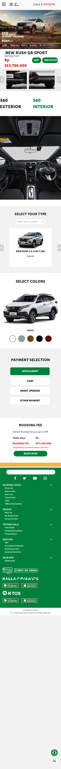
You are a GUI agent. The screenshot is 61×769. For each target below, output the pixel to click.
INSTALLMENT (30, 371)
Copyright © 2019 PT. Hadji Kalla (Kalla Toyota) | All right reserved (30, 611)
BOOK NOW (30, 453)
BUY (36, 60)
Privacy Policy (11, 534)
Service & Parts (11, 519)
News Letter (10, 491)
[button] (12, 338)
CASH (30, 381)
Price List (9, 488)
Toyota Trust (10, 498)
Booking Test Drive (13, 552)
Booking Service (12, 549)
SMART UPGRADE (30, 390)
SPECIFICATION (51, 60)
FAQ (6, 543)
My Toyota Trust (11, 516)
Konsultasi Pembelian (14, 546)
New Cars (9, 494)
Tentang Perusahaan (13, 531)
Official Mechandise (13, 504)
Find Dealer (10, 528)
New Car (8, 513)
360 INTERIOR (43, 103)
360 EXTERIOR (10, 103)
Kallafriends (10, 561)
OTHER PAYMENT (30, 400)
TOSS (7, 501)
